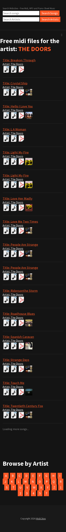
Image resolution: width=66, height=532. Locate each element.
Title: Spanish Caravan (18, 337)
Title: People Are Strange (20, 245)
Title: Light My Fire (16, 152)
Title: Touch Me (13, 383)
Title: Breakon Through (19, 60)
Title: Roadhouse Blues (19, 314)
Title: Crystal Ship (15, 83)
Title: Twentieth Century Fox (23, 406)
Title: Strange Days (16, 360)
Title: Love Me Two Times (20, 221)
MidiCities (41, 518)
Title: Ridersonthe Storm (20, 291)
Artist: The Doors (13, 64)
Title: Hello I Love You (18, 106)
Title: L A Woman (14, 129)
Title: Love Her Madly (17, 198)
